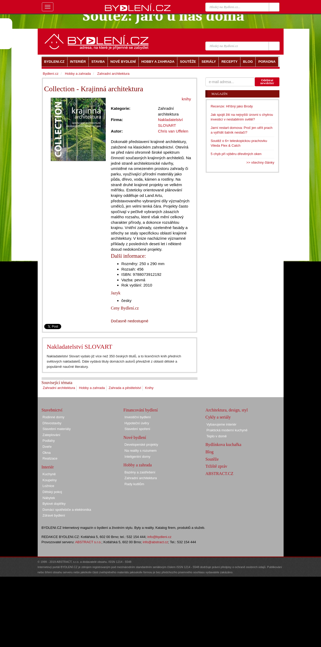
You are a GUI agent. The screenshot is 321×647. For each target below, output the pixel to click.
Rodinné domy (54, 417)
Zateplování (51, 435)
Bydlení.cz (51, 74)
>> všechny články (260, 162)
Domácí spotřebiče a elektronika (67, 510)
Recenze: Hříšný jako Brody (232, 106)
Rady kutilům (134, 484)
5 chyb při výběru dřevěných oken (236, 154)
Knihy (149, 388)
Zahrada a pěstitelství (125, 388)
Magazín (219, 94)
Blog (209, 452)
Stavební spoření (137, 429)
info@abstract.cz (155, 542)
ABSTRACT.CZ (219, 473)
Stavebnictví (52, 410)
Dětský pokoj (52, 492)
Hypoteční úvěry (137, 423)
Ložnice (48, 486)
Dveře (47, 447)
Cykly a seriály (218, 417)
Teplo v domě (216, 436)
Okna (47, 453)
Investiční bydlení (138, 417)
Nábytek (49, 498)
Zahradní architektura (59, 388)
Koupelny (50, 480)
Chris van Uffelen (173, 131)
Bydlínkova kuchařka (223, 444)
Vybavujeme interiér (221, 424)
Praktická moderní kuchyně (226, 430)
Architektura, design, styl (226, 410)
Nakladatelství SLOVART (79, 346)
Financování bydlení (140, 410)
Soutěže (212, 459)
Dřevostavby (52, 423)
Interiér (48, 467)
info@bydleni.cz (159, 537)
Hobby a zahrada (92, 388)
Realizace (50, 458)
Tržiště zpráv (216, 466)
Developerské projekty (141, 444)
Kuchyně (49, 474)
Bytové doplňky (54, 504)
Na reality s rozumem (141, 451)
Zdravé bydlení (54, 515)
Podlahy (49, 441)
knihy (186, 99)
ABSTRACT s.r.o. (88, 542)
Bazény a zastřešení (140, 472)
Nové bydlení (134, 437)
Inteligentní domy (137, 457)
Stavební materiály (57, 429)
